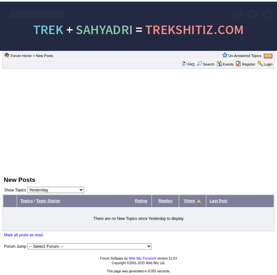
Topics (26, 201)
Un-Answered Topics (245, 56)
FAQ (191, 64)
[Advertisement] (138, 121)
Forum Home (21, 56)
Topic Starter (48, 201)
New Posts (44, 56)
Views (189, 201)
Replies (165, 201)
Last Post (218, 201)
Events (225, 64)
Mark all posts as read (23, 235)
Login (268, 64)
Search (206, 64)
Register (248, 64)
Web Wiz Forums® (142, 258)
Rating (141, 201)
